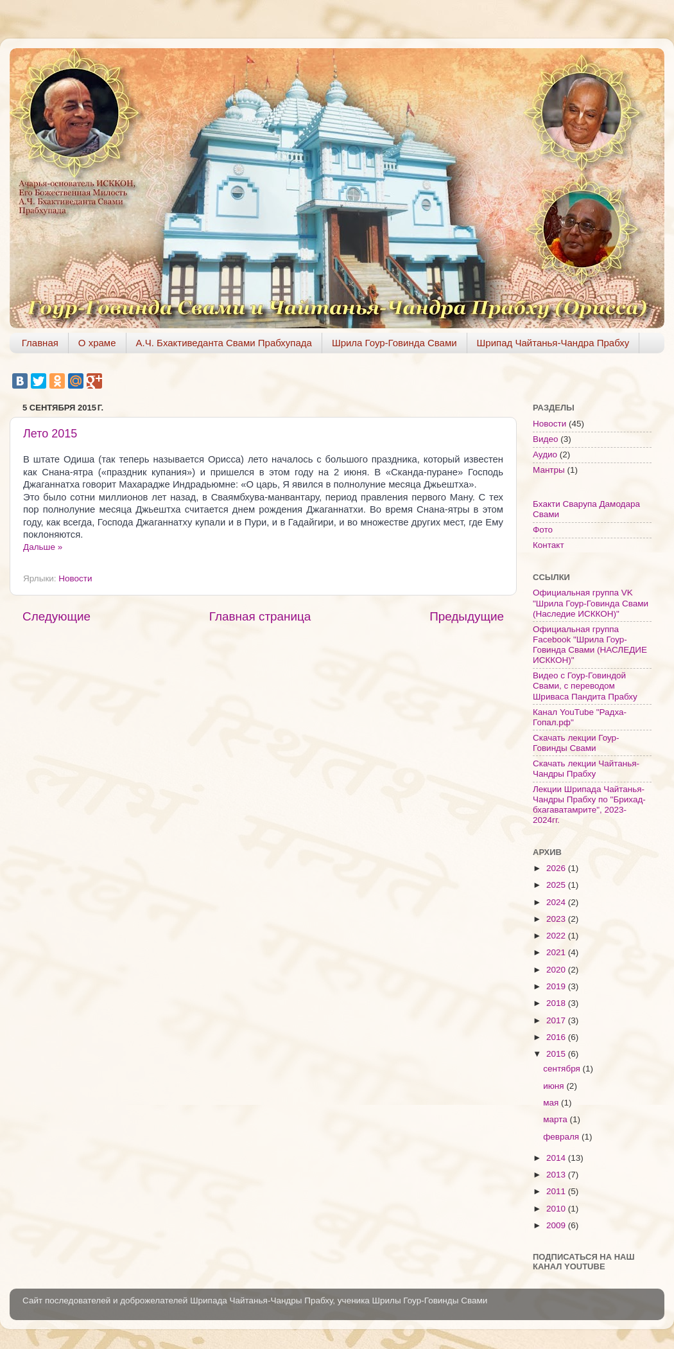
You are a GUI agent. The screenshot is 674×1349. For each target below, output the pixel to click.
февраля (562, 1137)
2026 (557, 868)
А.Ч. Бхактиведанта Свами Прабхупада (224, 342)
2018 (557, 1003)
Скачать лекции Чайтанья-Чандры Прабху (586, 769)
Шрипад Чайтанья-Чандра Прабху (553, 342)
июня (554, 1086)
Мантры (549, 470)
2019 (557, 986)
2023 (557, 919)
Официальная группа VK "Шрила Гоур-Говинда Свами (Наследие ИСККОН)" (590, 603)
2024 (557, 902)
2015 (557, 1054)
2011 (557, 1191)
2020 (557, 969)
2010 (557, 1208)
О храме (97, 342)
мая (552, 1102)
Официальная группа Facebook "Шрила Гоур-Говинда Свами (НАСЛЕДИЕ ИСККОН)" (590, 645)
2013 (557, 1174)
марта (556, 1119)
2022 (557, 935)
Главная (40, 342)
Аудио (545, 454)
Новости (75, 578)
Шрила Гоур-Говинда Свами (394, 342)
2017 (557, 1020)
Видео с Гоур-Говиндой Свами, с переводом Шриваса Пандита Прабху (585, 686)
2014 (557, 1158)
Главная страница (260, 616)
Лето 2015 (50, 433)
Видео (545, 439)
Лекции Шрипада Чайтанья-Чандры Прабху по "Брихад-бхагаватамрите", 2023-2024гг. (589, 804)
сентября (562, 1068)
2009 (557, 1225)
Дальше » (42, 547)
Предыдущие (466, 616)
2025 (557, 885)
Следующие (56, 616)
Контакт (548, 545)
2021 (557, 952)
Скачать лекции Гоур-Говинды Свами (576, 743)
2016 (557, 1037)
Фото (543, 529)
